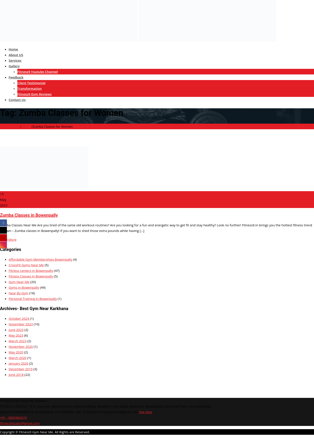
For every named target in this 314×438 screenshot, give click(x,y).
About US (16, 55)
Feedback (16, 77)
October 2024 (19, 318)
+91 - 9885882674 (13, 417)
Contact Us (17, 100)
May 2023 (16, 335)
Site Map (145, 412)
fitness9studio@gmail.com (20, 423)
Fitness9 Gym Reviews (34, 94)
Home (13, 49)
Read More (8, 239)
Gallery (14, 66)
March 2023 (18, 341)
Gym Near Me (19, 282)
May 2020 (16, 352)
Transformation (29, 88)
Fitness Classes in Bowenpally (31, 276)
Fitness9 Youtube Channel (37, 71)
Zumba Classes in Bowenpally (29, 215)
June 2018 (16, 374)
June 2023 (16, 330)
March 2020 (18, 358)
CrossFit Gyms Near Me (26, 265)
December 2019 (21, 369)
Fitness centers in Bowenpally (31, 270)
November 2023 (21, 324)
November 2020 (21, 346)
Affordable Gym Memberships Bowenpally (40, 259)
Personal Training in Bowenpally (33, 298)
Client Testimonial (31, 83)
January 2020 (18, 363)
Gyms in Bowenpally (24, 287)
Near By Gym (19, 293)
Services (15, 60)
